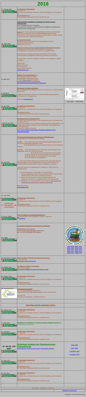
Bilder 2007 (78, 246)
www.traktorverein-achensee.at (26, 261)
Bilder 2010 (70, 249)
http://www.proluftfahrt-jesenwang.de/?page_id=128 (32, 269)
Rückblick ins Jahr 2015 (69, 390)
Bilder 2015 (78, 253)
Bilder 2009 (78, 248)
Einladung (21, 218)
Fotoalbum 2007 (74, 351)
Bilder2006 (70, 246)
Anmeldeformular (23, 132)
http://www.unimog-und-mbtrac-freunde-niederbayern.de (36, 130)
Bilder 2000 (74, 345)
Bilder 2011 (78, 249)
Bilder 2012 (70, 251)
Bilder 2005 (74, 348)
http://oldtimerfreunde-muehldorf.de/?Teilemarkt (31, 83)
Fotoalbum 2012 (74, 354)
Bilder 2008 (70, 248)
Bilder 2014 (70, 253)
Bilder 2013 (78, 251)
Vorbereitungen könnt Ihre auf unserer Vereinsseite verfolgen (35, 348)
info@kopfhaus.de (23, 70)
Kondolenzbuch (28, 99)
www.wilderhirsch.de (23, 15)
